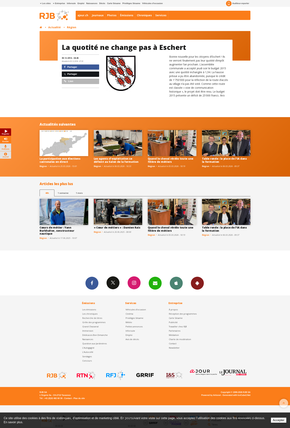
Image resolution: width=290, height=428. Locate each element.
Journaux (98, 15)
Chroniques (144, 15)
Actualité (54, 27)
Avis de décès (132, 339)
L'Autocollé (87, 352)
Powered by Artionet (211, 395)
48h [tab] (47, 193)
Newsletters (155, 283)
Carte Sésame (114, 3)
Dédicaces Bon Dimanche (95, 335)
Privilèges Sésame (131, 3)
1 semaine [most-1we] (63, 193)
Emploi (80, 3)
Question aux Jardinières (94, 343)
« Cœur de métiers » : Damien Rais (117, 227)
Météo (129, 322)
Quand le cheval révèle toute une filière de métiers (170, 160)
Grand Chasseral (90, 326)
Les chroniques (89, 314)
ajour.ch (82, 15)
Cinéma (129, 314)
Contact (172, 343)
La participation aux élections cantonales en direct (60, 160)
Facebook (91, 283)
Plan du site (79, 398)
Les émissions (89, 309)
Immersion (87, 331)
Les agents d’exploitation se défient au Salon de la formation (116, 160)
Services (160, 15)
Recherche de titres (92, 318)
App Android (197, 283)
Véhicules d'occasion (152, 3)
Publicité (173, 322)
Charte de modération (180, 339)
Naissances (91, 3)
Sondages (87, 356)
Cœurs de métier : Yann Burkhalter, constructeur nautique (57, 231)
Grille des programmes (93, 322)
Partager (70, 67)
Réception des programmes (183, 314)
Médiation (174, 335)
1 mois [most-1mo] (79, 193)
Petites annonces (134, 326)
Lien (68, 81)
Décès (102, 3)
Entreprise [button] (59, 3)
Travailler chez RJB (178, 326)
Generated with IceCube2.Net (236, 395)
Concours (87, 360)
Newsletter (174, 348)
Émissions (126, 15)
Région (71, 27)
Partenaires (174, 331)
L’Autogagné (88, 348)
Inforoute (71, 3)
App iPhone (176, 283)
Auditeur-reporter (237, 3)
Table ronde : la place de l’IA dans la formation (224, 160)
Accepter (278, 420)
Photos (112, 15)
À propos (173, 309)
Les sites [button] (45, 3)
